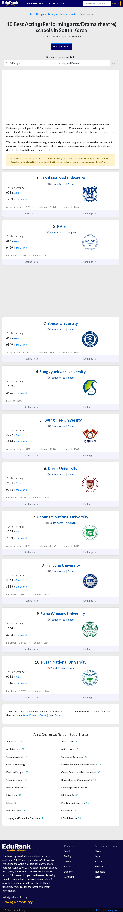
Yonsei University (61, 323)
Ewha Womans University (61, 613)
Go (114, 63)
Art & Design (37, 14)
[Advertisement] (30, 97)
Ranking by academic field (60, 56)
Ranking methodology (17, 902)
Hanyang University (60, 565)
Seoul (25, 715)
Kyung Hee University (61, 420)
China (98, 851)
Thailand (99, 866)
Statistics (31, 213)
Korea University (60, 468)
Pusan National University (60, 662)
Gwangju (44, 715)
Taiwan (98, 861)
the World (21, 199)
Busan (58, 715)
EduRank (77, 36)
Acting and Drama (57, 14)
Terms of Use (94, 910)
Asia (73, 14)
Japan (98, 856)
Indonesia (100, 871)
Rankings (90, 213)
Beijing (68, 856)
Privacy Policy (113, 910)
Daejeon (33, 715)
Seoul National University (61, 178)
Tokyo (67, 861)
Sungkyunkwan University (61, 371)
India (97, 876)
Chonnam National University (60, 517)
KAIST (60, 226)
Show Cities (61, 47)
